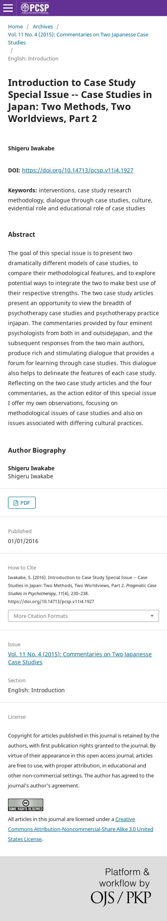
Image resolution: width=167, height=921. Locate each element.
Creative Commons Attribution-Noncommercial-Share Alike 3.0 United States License (80, 829)
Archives (43, 26)
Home (15, 26)
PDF (24, 502)
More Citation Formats (41, 615)
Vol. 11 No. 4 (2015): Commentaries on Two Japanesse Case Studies (78, 38)
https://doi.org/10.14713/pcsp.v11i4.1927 (77, 170)
